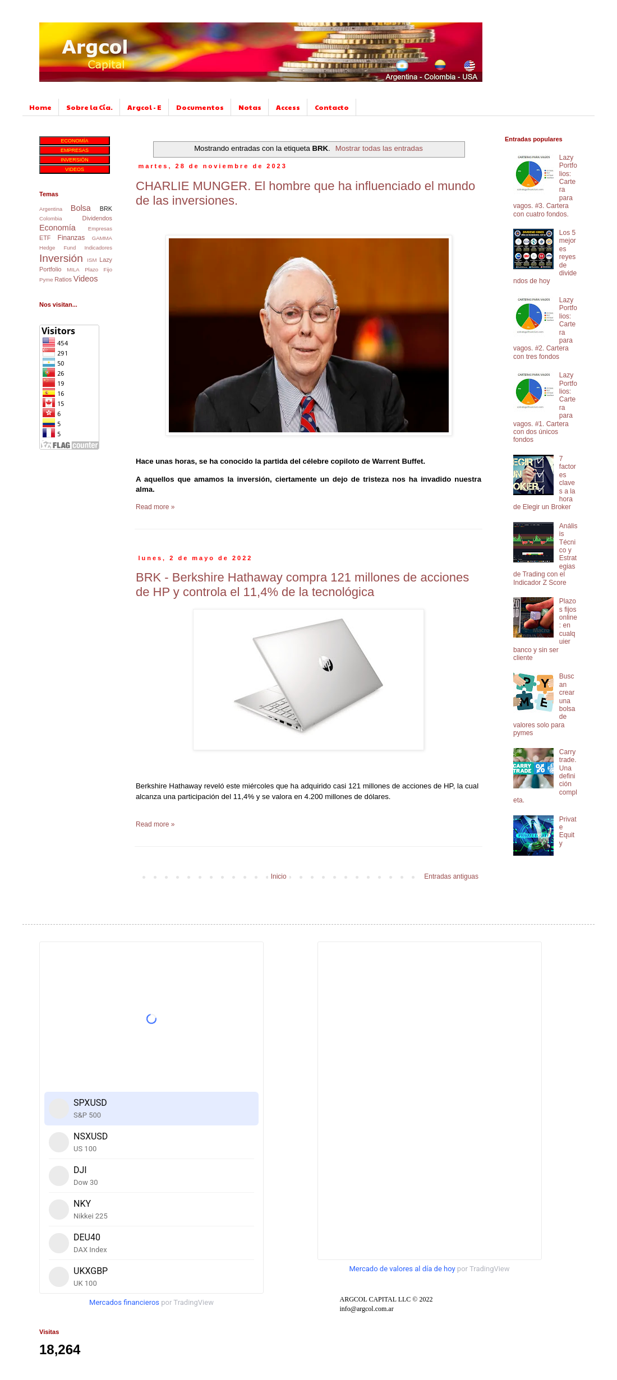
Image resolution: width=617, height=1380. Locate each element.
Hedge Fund (57, 247)
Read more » (155, 507)
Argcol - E (144, 107)
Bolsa (81, 208)
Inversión (61, 258)
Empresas (100, 228)
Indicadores (98, 247)
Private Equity (568, 831)
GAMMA (102, 238)
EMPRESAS (75, 150)
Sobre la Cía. (89, 107)
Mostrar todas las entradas (379, 148)
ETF (44, 237)
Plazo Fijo (98, 269)
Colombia (50, 218)
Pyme (46, 279)
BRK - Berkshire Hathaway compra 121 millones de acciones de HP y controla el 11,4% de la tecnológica (302, 584)
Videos (85, 278)
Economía (57, 227)
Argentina (50, 209)
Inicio (279, 876)
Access (288, 107)
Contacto (332, 107)
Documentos (200, 107)
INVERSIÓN (75, 160)
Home (40, 107)
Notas (249, 107)
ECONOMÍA (74, 141)
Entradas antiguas (451, 876)
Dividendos (97, 218)
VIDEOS (74, 169)
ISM (91, 260)
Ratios (63, 279)
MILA (73, 269)
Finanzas (71, 238)
